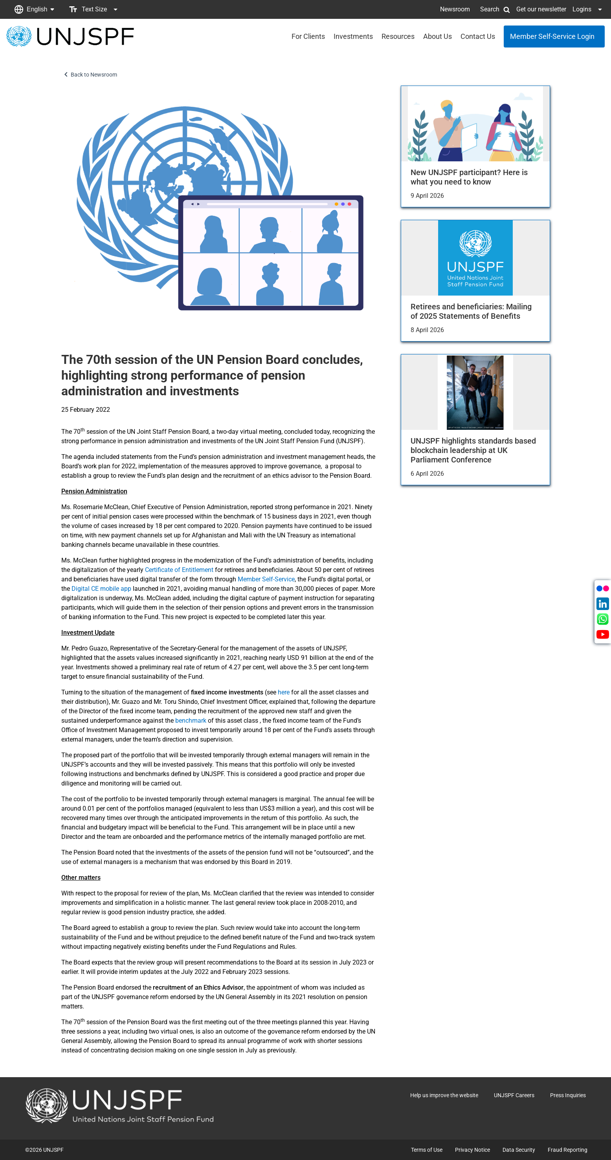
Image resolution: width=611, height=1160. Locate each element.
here (284, 692)
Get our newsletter (541, 9)
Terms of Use (426, 1150)
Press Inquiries (568, 1095)
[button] (34, 9)
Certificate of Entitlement (179, 570)
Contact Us (478, 36)
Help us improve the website (444, 1095)
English (37, 9)
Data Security (519, 1150)
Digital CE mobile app (101, 588)
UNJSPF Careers (514, 1095)
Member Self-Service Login (552, 36)
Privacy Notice (472, 1150)
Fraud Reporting (567, 1150)
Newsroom (455, 9)
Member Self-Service (266, 579)
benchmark (191, 720)
